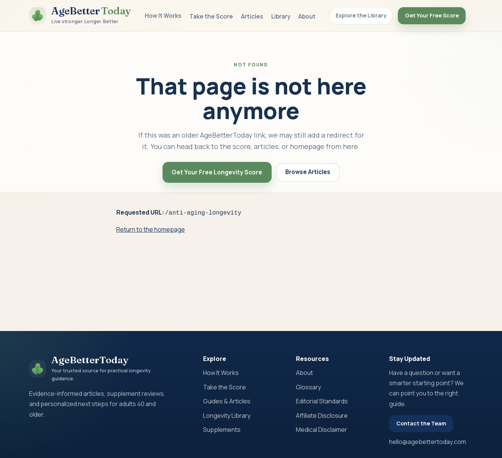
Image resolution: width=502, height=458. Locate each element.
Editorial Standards (322, 401)
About (307, 16)
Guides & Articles (226, 401)
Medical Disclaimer (321, 429)
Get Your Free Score (432, 15)
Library (280, 16)
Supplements (222, 429)
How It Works (163, 16)
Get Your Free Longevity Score (217, 172)
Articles (252, 16)
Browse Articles (307, 172)
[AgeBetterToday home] (80, 15)
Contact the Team (421, 423)
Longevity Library (226, 415)
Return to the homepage (150, 228)
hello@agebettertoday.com (427, 442)
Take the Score (211, 16)
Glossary (308, 387)
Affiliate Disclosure (322, 415)
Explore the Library (361, 15)
